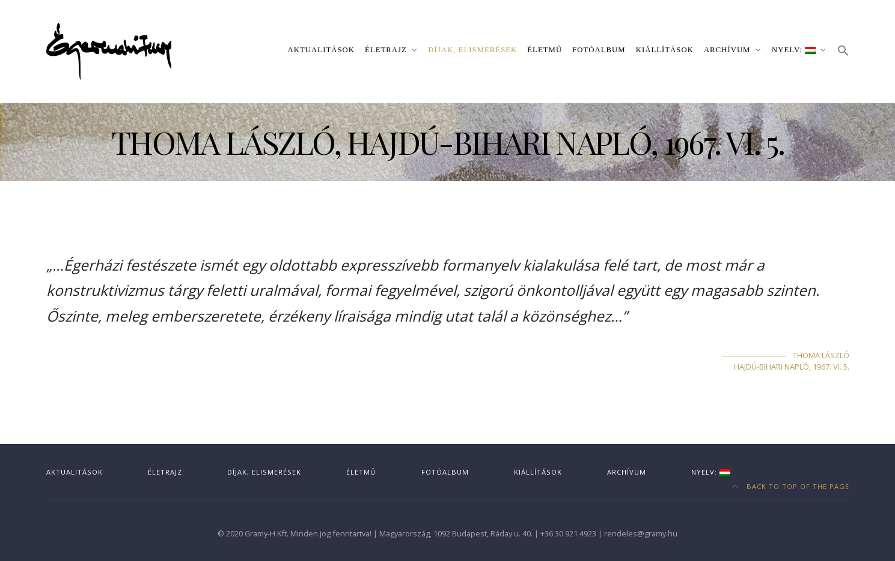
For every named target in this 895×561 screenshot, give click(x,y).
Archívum (727, 50)
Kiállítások (665, 50)
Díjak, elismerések (472, 50)
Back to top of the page (790, 486)
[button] (843, 51)
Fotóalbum (599, 50)
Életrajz (386, 50)
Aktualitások (321, 50)
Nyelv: (794, 50)
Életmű (544, 50)
